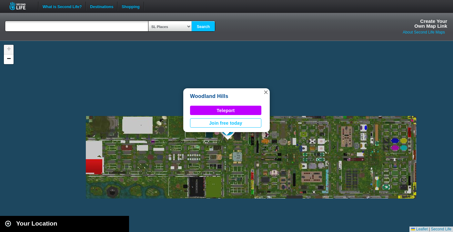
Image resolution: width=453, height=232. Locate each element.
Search (203, 26)
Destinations (101, 6)
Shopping (130, 6)
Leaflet (419, 229)
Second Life (21, 6)
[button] (266, 92)
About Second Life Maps (424, 32)
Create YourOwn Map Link (430, 23)
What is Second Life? (62, 6)
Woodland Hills (209, 96)
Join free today (225, 123)
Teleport (226, 110)
